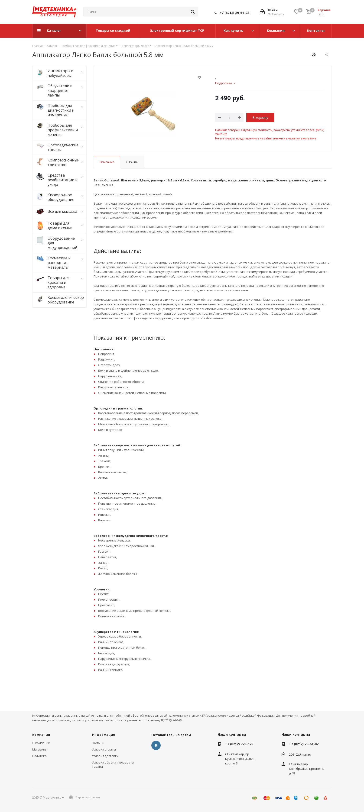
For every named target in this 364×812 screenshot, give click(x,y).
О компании (41, 743)
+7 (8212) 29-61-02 (234, 12)
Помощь (98, 743)
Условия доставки (105, 756)
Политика (39, 756)
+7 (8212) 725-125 (239, 744)
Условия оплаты (104, 749)
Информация (103, 734)
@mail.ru (305, 754)
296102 (294, 754)
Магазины (39, 749)
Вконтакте (156, 745)
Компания (41, 734)
